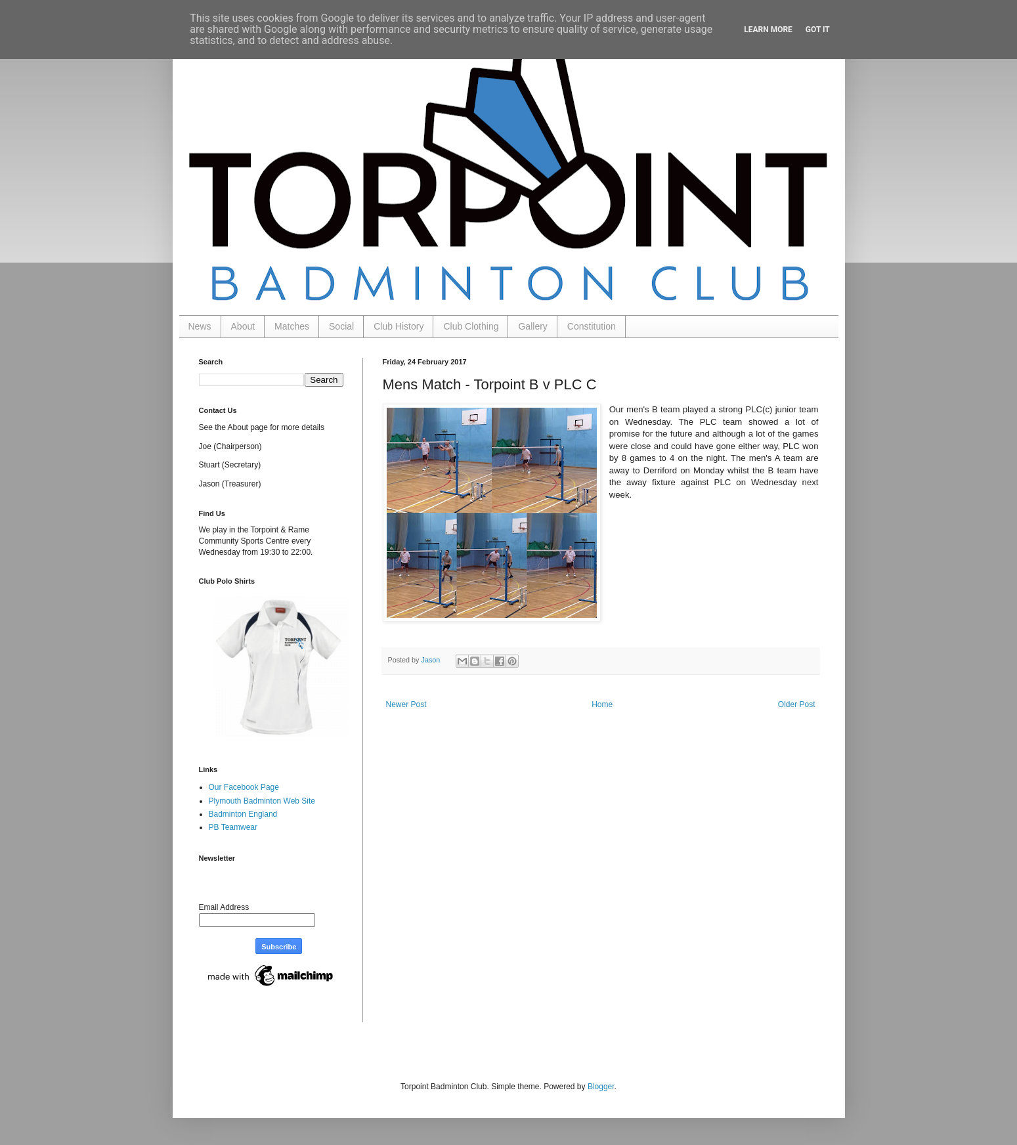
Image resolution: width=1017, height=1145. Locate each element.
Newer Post (406, 704)
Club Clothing (470, 326)
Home (602, 704)
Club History (398, 326)
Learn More (768, 29)
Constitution (591, 326)
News (199, 326)
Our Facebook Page (244, 787)
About (243, 326)
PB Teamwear (233, 827)
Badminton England (243, 814)
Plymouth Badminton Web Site (262, 801)
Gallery (532, 326)
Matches (291, 326)
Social (341, 326)
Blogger (601, 1086)
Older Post (796, 704)
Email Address (224, 907)
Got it (818, 29)
